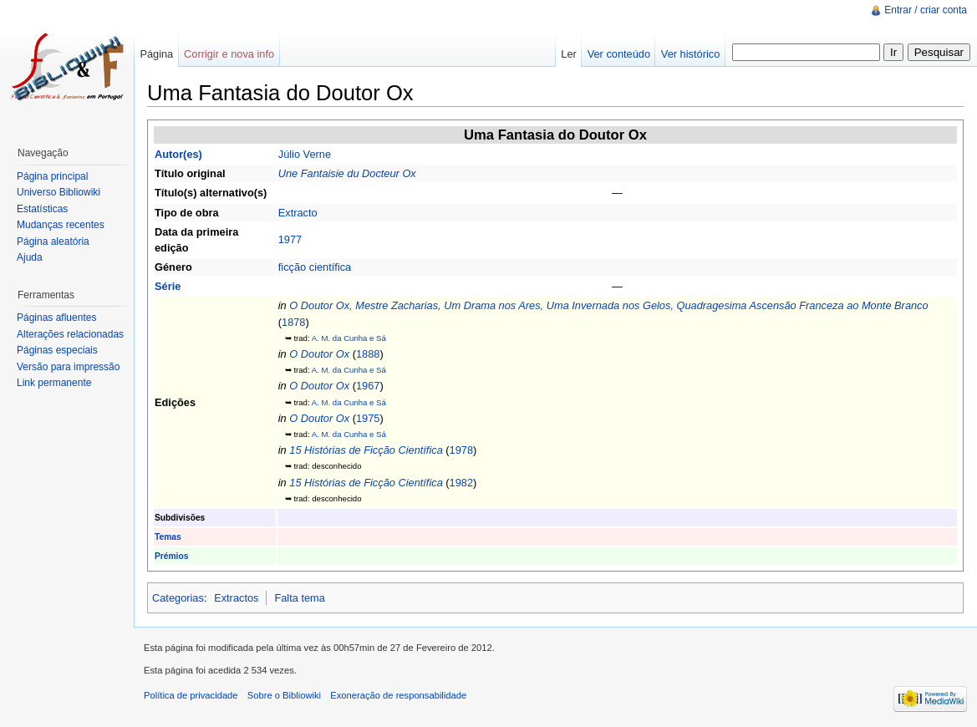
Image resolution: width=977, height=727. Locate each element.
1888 (367, 354)
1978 (461, 450)
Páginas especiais (57, 350)
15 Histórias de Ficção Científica (366, 450)
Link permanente (54, 383)
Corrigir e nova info (229, 54)
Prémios (171, 556)
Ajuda (30, 257)
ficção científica (315, 267)
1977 (290, 239)
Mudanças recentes (60, 225)
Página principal (52, 176)
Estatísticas (42, 209)
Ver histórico (690, 54)
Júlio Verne (304, 154)
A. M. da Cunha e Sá (349, 338)
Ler (569, 54)
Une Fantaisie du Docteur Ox (347, 173)
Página (156, 54)
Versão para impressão (68, 367)
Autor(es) (178, 154)
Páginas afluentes (56, 317)
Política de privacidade (191, 695)
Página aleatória (53, 241)
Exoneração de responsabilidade (398, 695)
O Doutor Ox (319, 354)
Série (168, 286)
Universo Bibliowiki (58, 192)
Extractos (236, 598)
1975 (367, 418)
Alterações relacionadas (70, 334)
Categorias (178, 598)
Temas (168, 536)
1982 (461, 482)
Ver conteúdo (619, 54)
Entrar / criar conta (925, 10)
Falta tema (299, 598)
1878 (293, 322)
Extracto (298, 212)
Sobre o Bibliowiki (284, 695)
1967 (367, 385)
